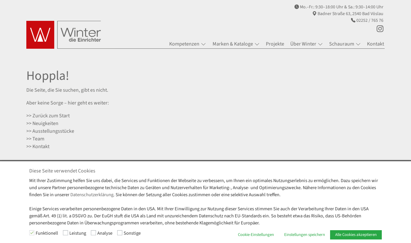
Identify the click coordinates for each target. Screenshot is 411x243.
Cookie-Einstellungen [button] (256, 235)
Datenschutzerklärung (91, 194)
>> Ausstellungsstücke (50, 131)
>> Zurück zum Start (48, 115)
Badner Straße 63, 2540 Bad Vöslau (350, 14)
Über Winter (303, 43)
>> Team (35, 138)
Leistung (77, 233)
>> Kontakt (37, 146)
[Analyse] (93, 232)
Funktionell (47, 233)
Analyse (104, 233)
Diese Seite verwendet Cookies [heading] (62, 171)
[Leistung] (65, 232)
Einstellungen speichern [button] (304, 235)
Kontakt (375, 43)
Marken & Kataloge (233, 43)
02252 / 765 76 (369, 20)
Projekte (275, 43)
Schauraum (341, 43)
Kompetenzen (184, 43)
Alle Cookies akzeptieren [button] (356, 235)
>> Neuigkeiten (42, 123)
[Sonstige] (119, 232)
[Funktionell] (31, 232)
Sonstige (132, 233)
